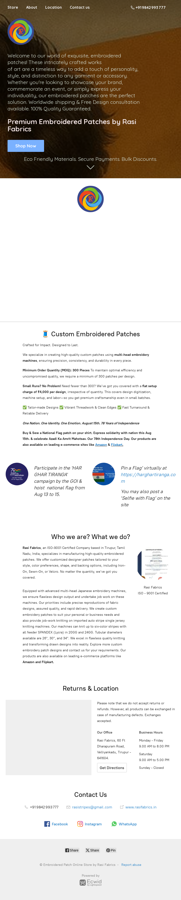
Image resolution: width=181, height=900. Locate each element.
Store (13, 7)
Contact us (80, 7)
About (31, 7)
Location (53, 7)
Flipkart (116, 445)
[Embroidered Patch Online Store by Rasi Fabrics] (90, 199)
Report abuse (131, 865)
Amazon (101, 445)
